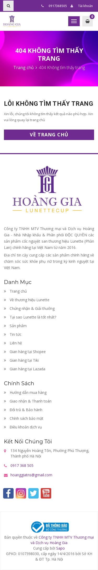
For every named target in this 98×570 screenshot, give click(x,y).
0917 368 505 (21, 465)
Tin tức (12, 334)
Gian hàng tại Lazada (24, 368)
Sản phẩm (15, 325)
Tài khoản (82, 6)
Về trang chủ (49, 134)
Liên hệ (13, 342)
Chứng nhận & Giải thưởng (29, 308)
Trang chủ (15, 291)
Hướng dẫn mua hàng (25, 392)
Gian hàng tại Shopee (25, 351)
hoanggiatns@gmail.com (31, 474)
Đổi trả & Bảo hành (23, 409)
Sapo (60, 548)
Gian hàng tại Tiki (21, 360)
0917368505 (54, 6)
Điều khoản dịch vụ (23, 426)
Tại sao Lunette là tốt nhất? (30, 317)
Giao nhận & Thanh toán (27, 401)
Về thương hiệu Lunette (26, 299)
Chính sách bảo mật (23, 418)
